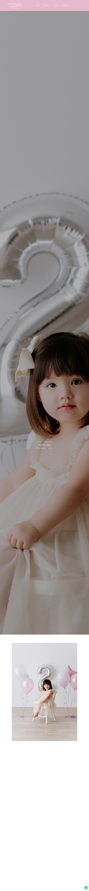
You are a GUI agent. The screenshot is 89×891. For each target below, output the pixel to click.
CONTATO (65, 5)
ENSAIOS (46, 5)
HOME (37, 5)
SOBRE (56, 5)
